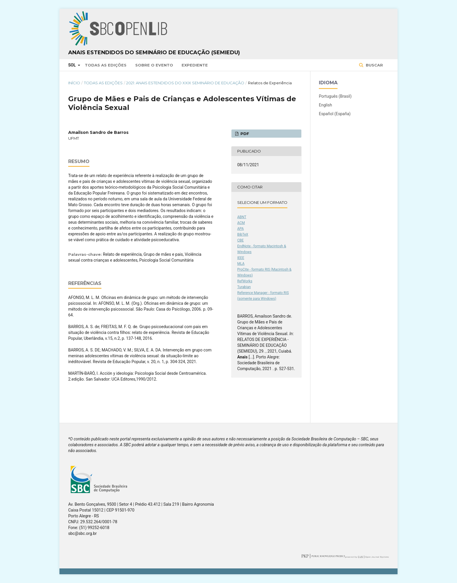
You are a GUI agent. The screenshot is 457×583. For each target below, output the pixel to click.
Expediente (195, 65)
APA (240, 229)
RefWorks (244, 281)
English (325, 105)
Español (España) (335, 113)
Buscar (374, 65)
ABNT (241, 217)
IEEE (240, 258)
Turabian (244, 287)
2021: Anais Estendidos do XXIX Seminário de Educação (185, 82)
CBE (240, 240)
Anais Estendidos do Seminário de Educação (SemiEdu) (154, 52)
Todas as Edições (105, 65)
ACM (241, 223)
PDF (244, 133)
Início (74, 82)
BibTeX (242, 234)
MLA (241, 264)
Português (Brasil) (335, 96)
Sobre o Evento (154, 65)
